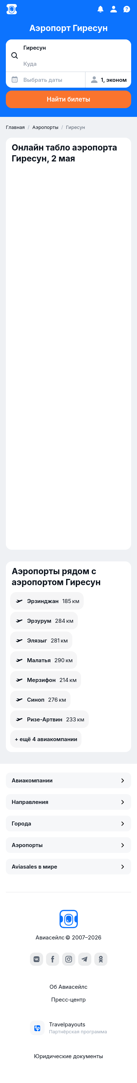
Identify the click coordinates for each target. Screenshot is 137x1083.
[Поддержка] (126, 9)
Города (68, 823)
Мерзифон (46, 679)
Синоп (40, 699)
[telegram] (84, 959)
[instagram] (68, 959)
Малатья (44, 660)
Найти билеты (68, 99)
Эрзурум (44, 620)
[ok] (100, 959)
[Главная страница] (12, 9)
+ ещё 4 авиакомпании (46, 739)
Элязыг (41, 640)
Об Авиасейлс (68, 986)
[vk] (36, 959)
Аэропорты (68, 845)
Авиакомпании (68, 780)
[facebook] (52, 959)
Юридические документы (68, 1056)
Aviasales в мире (68, 866)
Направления (68, 801)
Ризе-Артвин (49, 719)
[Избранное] (100, 9)
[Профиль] (113, 9)
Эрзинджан (47, 600)
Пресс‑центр (68, 999)
